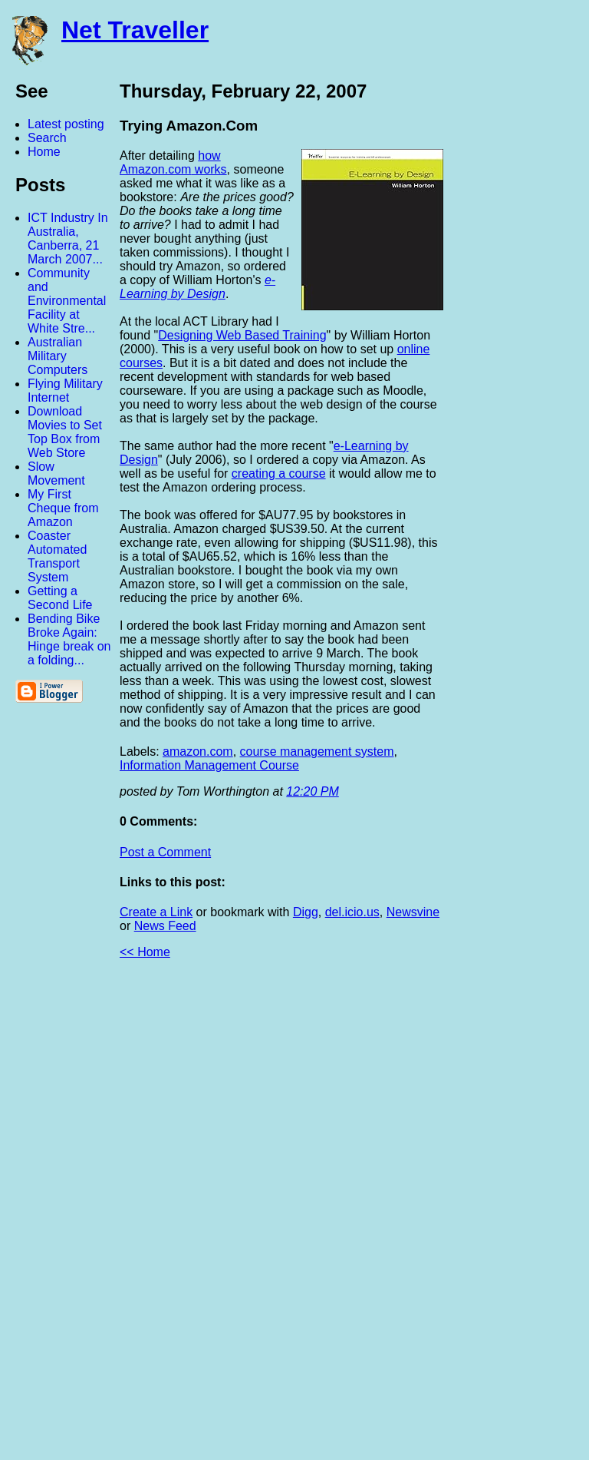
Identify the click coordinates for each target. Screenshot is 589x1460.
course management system (317, 751)
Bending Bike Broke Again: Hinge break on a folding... (69, 639)
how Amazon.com (170, 162)
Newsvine (413, 912)
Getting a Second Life (60, 597)
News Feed (165, 925)
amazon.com (198, 751)
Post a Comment (165, 852)
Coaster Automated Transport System (57, 556)
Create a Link (156, 912)
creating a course (279, 473)
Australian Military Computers (57, 356)
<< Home (145, 951)
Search (47, 137)
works (208, 169)
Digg (305, 912)
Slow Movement (56, 473)
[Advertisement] (420, 1215)
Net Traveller (135, 30)
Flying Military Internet (65, 390)
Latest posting (66, 124)
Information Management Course (209, 765)
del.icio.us (352, 912)
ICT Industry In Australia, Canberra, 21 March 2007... (68, 238)
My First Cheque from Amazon (63, 508)
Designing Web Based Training (242, 335)
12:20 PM (312, 791)
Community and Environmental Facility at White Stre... (67, 301)
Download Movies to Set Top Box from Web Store (65, 432)
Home (44, 151)
